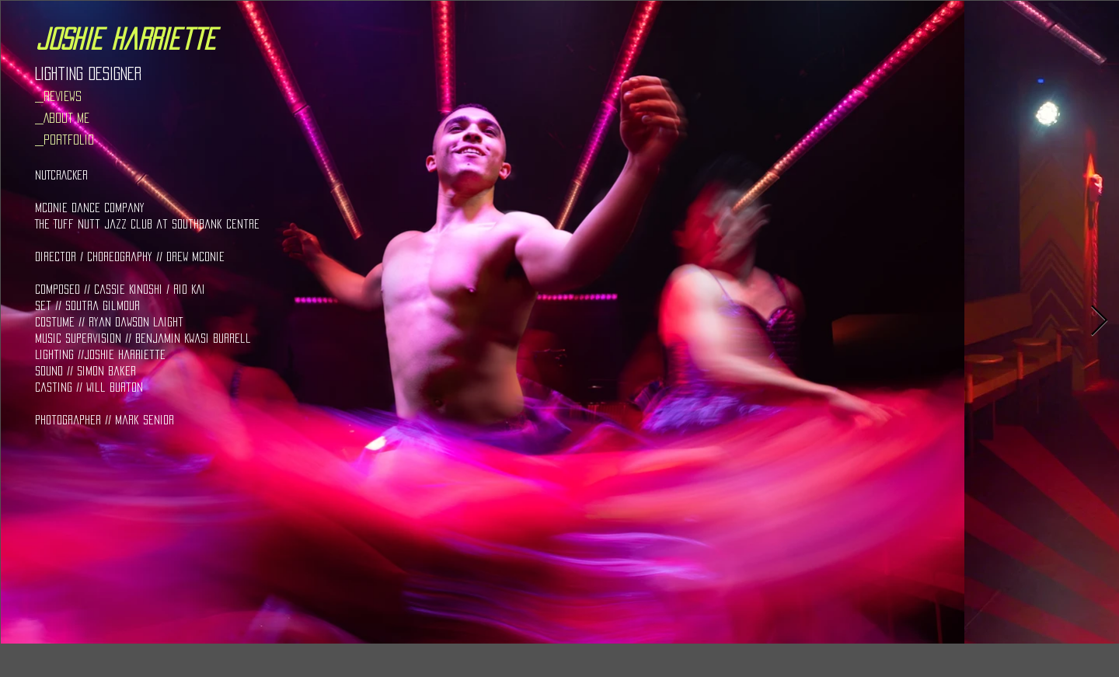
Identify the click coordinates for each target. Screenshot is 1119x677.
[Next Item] (1099, 321)
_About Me (62, 118)
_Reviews (58, 96)
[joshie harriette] (125, 39)
